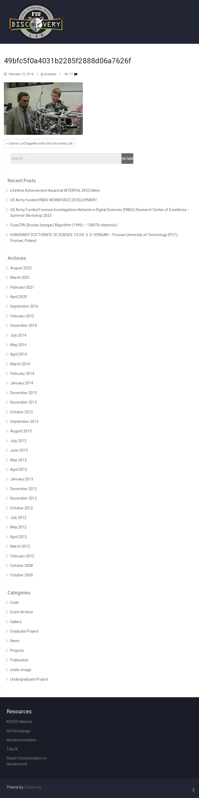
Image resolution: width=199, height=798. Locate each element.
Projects (17, 650)
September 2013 (24, 421)
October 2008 (21, 565)
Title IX (12, 749)
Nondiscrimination (22, 740)
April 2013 (18, 469)
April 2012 (18, 537)
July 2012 (18, 517)
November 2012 (23, 498)
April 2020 (18, 297)
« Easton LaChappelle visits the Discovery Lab (39, 143)
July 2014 (18, 335)
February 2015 (22, 316)
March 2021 (20, 277)
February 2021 (22, 287)
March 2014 (20, 364)
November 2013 (23, 402)
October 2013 (21, 412)
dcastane (50, 74)
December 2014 (23, 325)
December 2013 (23, 393)
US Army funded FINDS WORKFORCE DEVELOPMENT (53, 200)
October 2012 (21, 508)
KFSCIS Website (20, 722)
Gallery (16, 622)
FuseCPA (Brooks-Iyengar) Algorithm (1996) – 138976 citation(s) (63, 225)
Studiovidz (33, 787)
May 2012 (18, 527)
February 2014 (22, 373)
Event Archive (21, 612)
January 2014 (21, 383)
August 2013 (21, 431)
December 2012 (23, 489)
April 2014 (18, 354)
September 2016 (24, 306)
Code (14, 602)
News (14, 641)
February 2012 (22, 556)
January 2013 (21, 479)
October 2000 (21, 575)
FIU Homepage (19, 731)
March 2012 (20, 546)
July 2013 (18, 441)
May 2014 (18, 345)
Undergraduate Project (29, 679)
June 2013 (19, 450)
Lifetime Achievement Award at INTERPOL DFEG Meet (55, 190)
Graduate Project (24, 631)
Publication (19, 660)
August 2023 (21, 268)
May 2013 (18, 460)
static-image (20, 670)
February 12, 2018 (21, 74)
